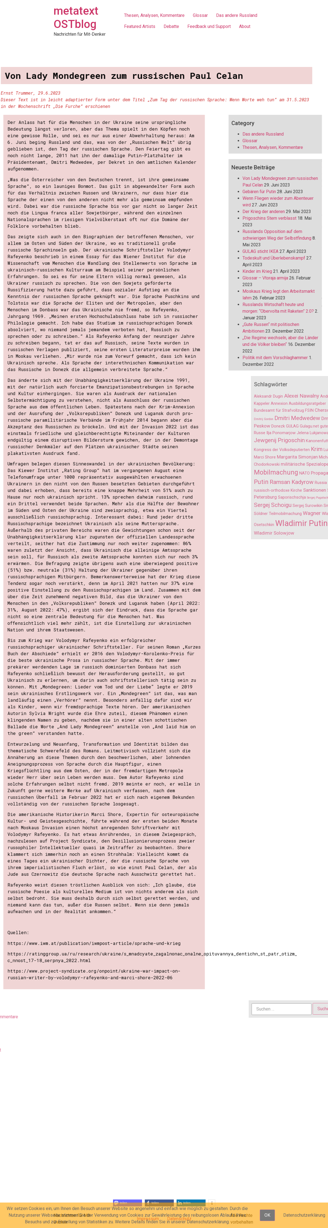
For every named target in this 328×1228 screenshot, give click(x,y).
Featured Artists (139, 26)
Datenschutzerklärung (304, 1215)
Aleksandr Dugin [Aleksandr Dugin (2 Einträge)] (306, 396)
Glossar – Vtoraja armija (275, 278)
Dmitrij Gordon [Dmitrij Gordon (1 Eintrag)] (301, 419)
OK (267, 1215)
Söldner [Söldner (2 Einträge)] (299, 513)
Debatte (171, 26)
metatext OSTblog (76, 17)
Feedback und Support (209, 26)
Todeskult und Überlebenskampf (284, 258)
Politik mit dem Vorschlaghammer (285, 357)
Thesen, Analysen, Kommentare (154, 15)
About (244, 26)
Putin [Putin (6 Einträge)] (299, 481)
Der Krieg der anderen (274, 211)
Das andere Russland (236, 15)
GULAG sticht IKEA (270, 251)
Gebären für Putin (269, 191)
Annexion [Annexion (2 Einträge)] (317, 403)
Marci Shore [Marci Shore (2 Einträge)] (303, 457)
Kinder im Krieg (267, 271)
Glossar (200, 15)
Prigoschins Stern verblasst (279, 218)
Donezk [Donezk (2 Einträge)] (316, 426)
